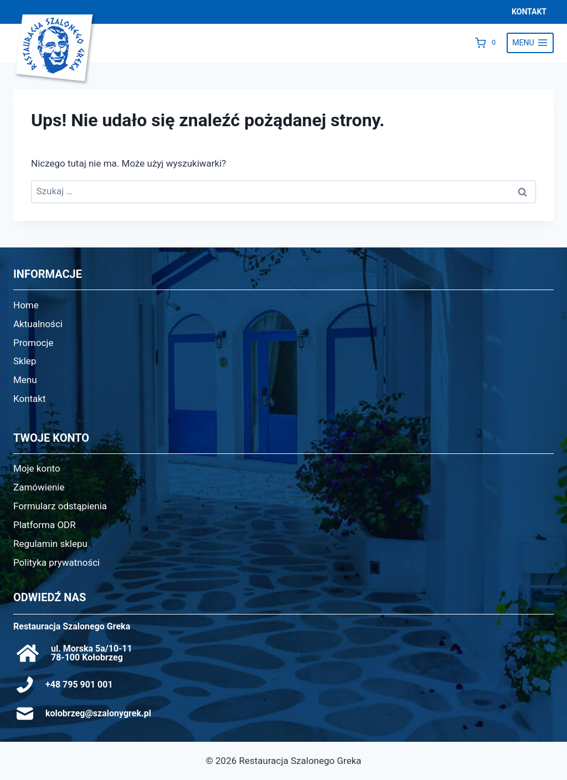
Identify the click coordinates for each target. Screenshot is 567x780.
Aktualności (38, 323)
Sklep (24, 360)
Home (26, 305)
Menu (25, 379)
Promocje (33, 342)
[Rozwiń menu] (530, 43)
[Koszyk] (488, 42)
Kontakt (29, 398)
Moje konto (36, 468)
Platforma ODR (44, 524)
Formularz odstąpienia (60, 506)
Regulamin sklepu (50, 543)
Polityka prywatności (56, 562)
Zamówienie (39, 487)
